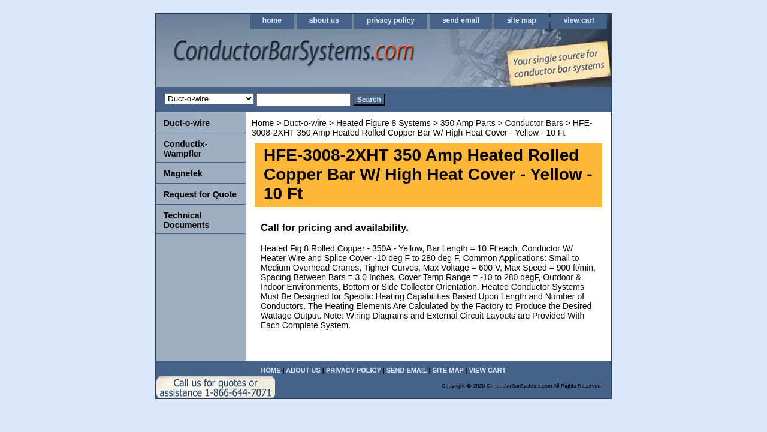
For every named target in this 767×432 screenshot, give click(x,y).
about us (324, 20)
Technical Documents (186, 220)
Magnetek (183, 173)
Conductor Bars (534, 123)
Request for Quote (200, 194)
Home (263, 123)
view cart (579, 20)
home (272, 20)
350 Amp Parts (468, 123)
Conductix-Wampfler (185, 148)
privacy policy (391, 20)
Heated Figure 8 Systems (383, 123)
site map (521, 20)
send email (460, 20)
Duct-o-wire (305, 123)
